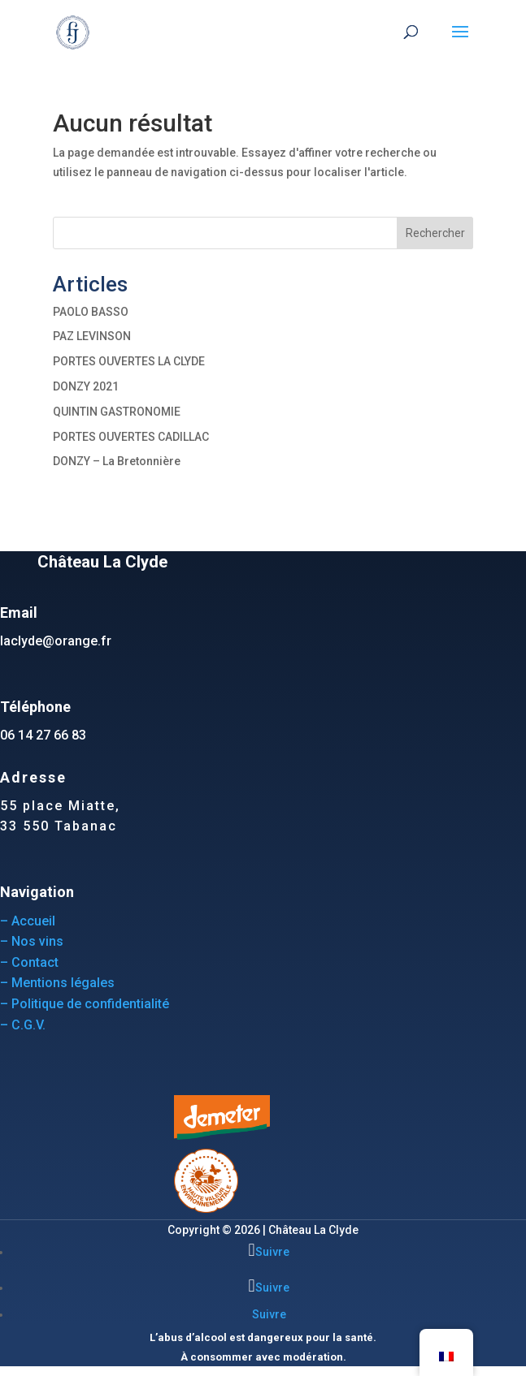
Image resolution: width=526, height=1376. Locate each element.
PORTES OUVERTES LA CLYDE (129, 361)
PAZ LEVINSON (92, 336)
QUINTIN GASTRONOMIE (116, 411)
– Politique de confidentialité (84, 1004)
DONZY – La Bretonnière (116, 461)
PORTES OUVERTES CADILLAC (131, 436)
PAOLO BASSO (90, 311)
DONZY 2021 (86, 386)
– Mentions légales (57, 982)
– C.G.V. (23, 1025)
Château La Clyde (313, 1229)
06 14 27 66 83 (43, 735)
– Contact (29, 962)
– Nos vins (31, 941)
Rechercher (435, 232)
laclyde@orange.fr (55, 641)
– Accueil (27, 921)
